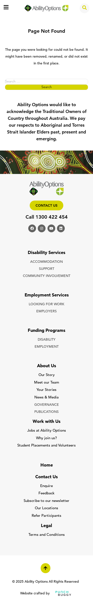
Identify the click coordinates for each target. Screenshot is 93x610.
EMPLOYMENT (47, 347)
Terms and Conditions (46, 535)
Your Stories (46, 390)
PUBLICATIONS (46, 412)
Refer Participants (46, 516)
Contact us (46, 206)
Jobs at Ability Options (46, 431)
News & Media (46, 397)
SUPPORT (46, 269)
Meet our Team (46, 383)
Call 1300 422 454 (47, 217)
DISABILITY (47, 340)
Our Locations (46, 508)
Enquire (46, 486)
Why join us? (46, 438)
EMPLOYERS (46, 311)
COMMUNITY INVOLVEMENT (46, 276)
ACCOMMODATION (46, 262)
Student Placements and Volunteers (46, 445)
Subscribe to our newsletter (46, 501)
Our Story (46, 375)
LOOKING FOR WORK (46, 304)
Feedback (46, 493)
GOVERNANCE (46, 405)
